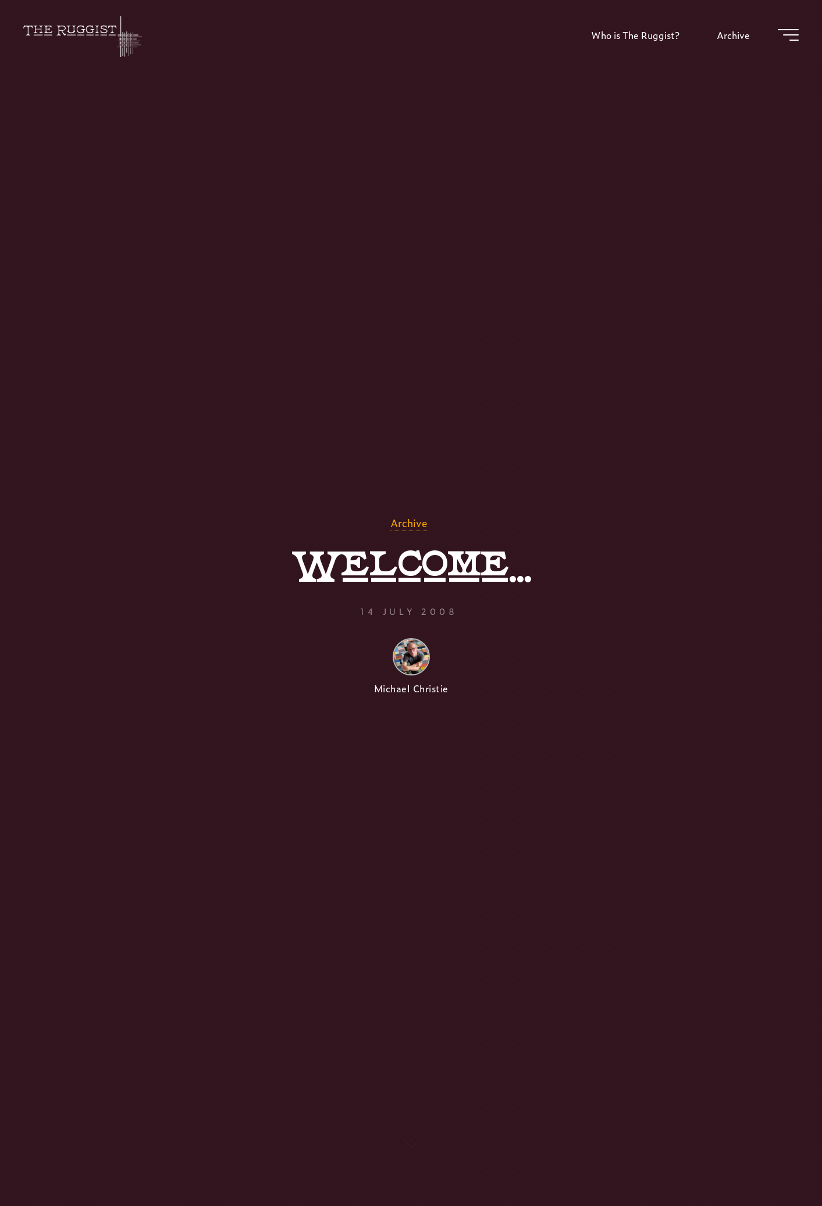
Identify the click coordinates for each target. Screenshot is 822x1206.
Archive (408, 523)
